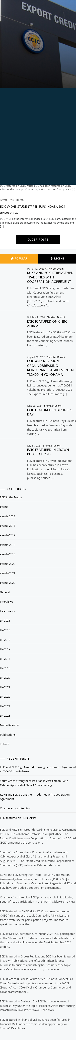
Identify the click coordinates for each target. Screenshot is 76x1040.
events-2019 (7, 554)
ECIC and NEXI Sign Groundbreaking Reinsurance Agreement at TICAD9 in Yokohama (51, 368)
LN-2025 (5, 715)
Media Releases (9, 725)
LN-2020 (5, 678)
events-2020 (7, 564)
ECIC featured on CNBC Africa (47, 323)
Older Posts (38, 239)
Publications (8, 735)
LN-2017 (5, 649)
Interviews (6, 602)
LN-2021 (5, 687)
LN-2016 (5, 640)
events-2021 (7, 573)
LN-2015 (5, 630)
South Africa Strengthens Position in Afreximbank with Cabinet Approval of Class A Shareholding (34, 783)
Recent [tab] (57, 259)
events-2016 (7, 526)
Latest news (7, 611)
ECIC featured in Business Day (49, 412)
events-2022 (7, 583)
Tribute (4, 744)
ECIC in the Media (11, 497)
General (5, 592)
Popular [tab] (19, 259)
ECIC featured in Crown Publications (48, 451)
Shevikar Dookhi (55, 268)
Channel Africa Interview (15, 808)
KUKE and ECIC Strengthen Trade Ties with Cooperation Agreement (50, 277)
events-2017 (7, 535)
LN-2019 (5, 668)
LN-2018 (5, 659)
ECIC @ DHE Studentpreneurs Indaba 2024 (32, 206)
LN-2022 (5, 696)
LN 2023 (5, 620)
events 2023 (7, 516)
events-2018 (7, 545)
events (4, 507)
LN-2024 (20, 200)
